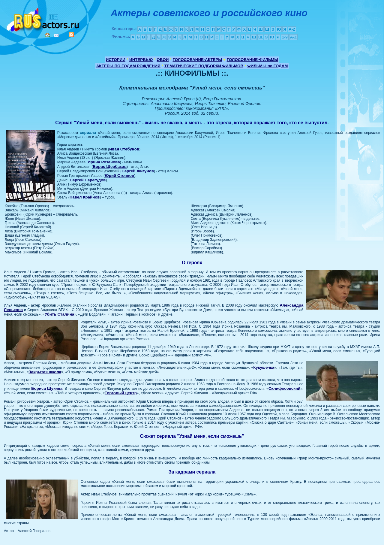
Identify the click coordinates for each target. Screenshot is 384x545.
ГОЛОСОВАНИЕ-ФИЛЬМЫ (252, 59)
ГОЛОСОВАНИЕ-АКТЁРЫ (197, 59)
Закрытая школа (44, 372)
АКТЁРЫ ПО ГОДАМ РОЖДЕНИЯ (128, 66)
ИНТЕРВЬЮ (141, 59)
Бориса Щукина (46, 388)
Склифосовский (284, 388)
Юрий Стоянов (119, 175)
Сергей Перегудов (88, 180)
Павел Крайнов (85, 197)
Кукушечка (263, 367)
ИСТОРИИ (115, 59)
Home (47, 35)
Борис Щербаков (110, 166)
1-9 (284, 37)
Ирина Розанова (104, 162)
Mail (56, 35)
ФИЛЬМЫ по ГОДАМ (267, 66)
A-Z (292, 29)
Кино (43, 19)
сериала (88, 132)
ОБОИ (163, 59)
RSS (71, 34)
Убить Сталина (59, 314)
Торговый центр (121, 393)
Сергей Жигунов (138, 171)
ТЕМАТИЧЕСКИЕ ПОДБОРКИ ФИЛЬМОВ (203, 66)
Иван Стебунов (124, 149)
